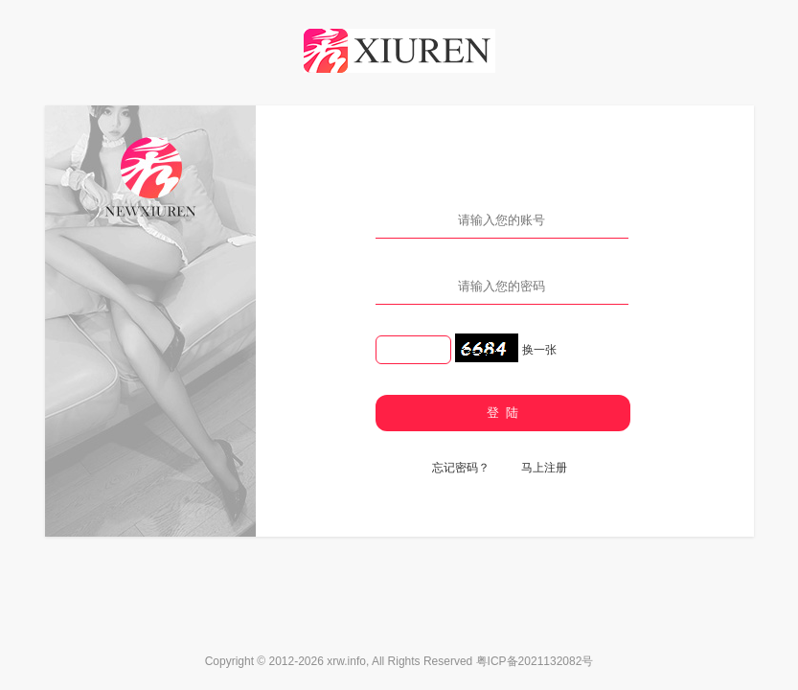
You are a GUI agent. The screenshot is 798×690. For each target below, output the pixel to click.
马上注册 (544, 467)
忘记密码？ (461, 467)
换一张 (539, 349)
